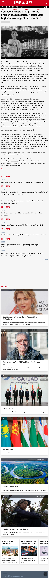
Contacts (5, 573)
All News (45, 259)
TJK (9, 7)
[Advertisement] (24, 273)
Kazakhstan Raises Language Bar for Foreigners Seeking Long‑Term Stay (24, 235)
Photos (38, 10)
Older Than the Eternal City (7, 542)
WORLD (21, 7)
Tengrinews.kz (38, 68)
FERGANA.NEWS (23, 3)
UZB (17, 7)
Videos (27, 10)
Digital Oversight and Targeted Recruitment (29, 542)
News (3, 10)
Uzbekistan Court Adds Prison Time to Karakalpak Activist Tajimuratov (23, 182)
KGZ (6, 7)
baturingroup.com (16, 576)
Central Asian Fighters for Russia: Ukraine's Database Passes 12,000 (22, 225)
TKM (13, 7)
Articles (15, 10)
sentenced (14, 161)
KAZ (2, 7)
